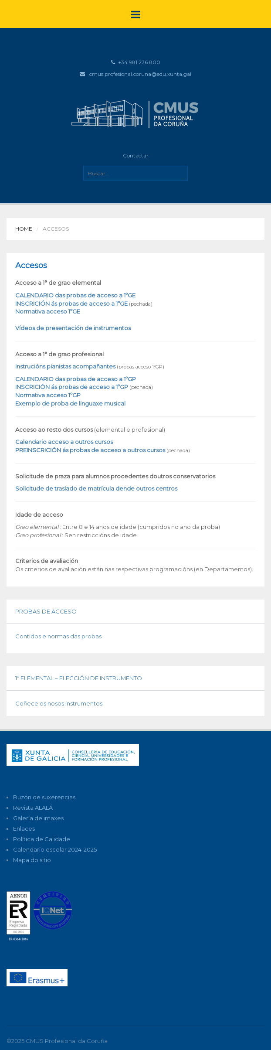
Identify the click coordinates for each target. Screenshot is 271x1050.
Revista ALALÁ (33, 807)
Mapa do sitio (32, 859)
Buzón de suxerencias (44, 797)
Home (23, 228)
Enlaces (24, 828)
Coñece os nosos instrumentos (58, 703)
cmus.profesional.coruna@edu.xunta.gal (140, 74)
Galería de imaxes (38, 818)
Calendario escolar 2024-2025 (55, 849)
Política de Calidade (41, 838)
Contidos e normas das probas (58, 636)
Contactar (136, 155)
